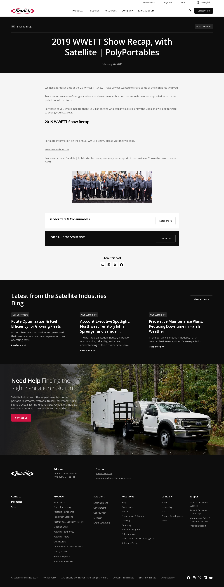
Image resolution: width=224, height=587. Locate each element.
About (164, 502)
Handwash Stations (63, 516)
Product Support (198, 525)
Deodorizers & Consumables (68, 546)
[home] (23, 11)
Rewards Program (131, 529)
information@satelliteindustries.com (114, 477)
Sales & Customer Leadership (199, 512)
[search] (190, 11)
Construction (99, 512)
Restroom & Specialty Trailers (69, 521)
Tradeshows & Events (133, 516)
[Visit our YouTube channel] (211, 578)
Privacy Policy (49, 577)
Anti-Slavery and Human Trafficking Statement (84, 577)
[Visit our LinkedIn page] (205, 578)
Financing (126, 525)
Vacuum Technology (64, 531)
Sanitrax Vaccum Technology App (138, 538)
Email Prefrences (147, 577)
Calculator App (129, 534)
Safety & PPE (60, 551)
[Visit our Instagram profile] (194, 578)
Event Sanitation (101, 522)
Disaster (97, 517)
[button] (203, 2)
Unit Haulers (60, 541)
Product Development (172, 516)
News (164, 520)
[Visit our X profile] (200, 578)
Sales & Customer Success (199, 504)
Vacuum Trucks (61, 536)
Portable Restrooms (64, 511)
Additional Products (63, 561)
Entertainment (100, 502)
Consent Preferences (123, 577)
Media (125, 511)
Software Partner (130, 543)
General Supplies (62, 556)
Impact (164, 511)
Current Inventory (62, 507)
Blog (124, 502)
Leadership (166, 507)
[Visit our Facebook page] (188, 578)
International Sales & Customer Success (200, 520)
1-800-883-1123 (104, 473)
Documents (127, 507)
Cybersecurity (167, 577)
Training (126, 520)
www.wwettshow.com (57, 149)
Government (99, 507)
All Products (60, 502)
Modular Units (61, 526)
